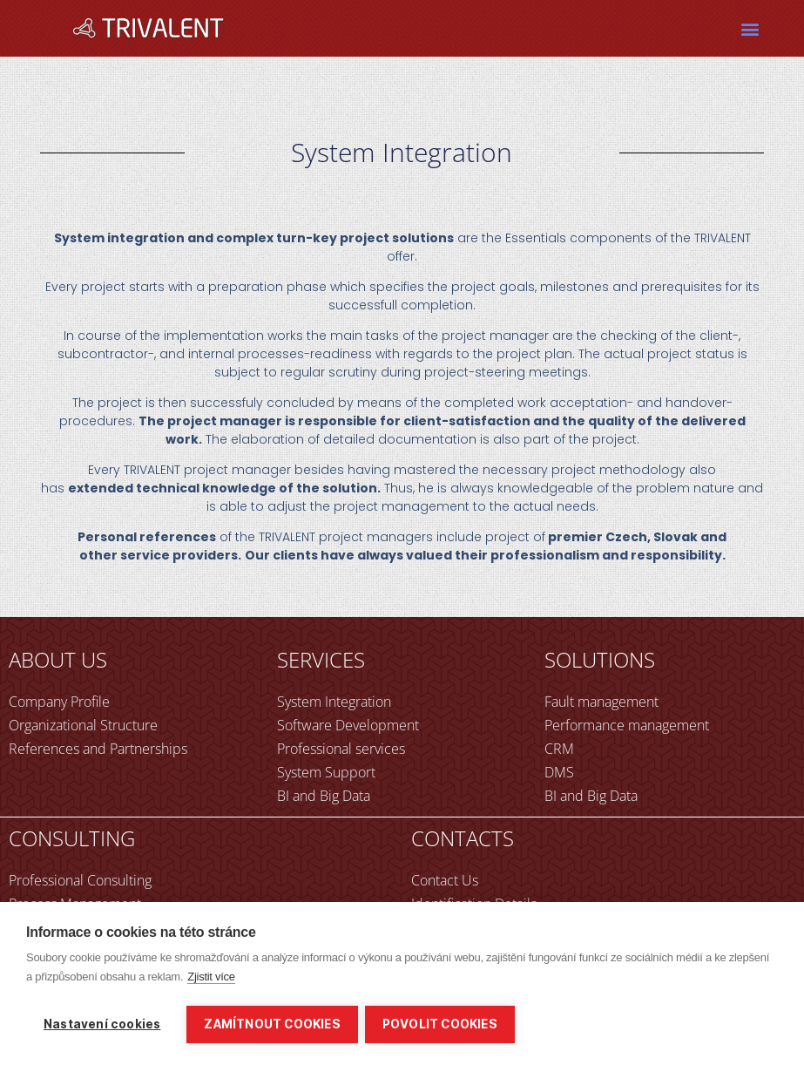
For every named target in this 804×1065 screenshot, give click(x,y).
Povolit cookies (441, 1024)
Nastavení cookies (102, 1024)
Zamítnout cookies (272, 1024)
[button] (749, 28)
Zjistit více (211, 978)
